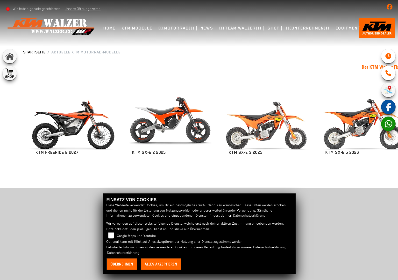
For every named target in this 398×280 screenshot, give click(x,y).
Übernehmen (121, 264)
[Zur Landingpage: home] (9, 56)
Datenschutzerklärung (249, 215)
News (207, 28)
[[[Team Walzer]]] (240, 28)
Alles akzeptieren (161, 264)
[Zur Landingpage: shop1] (9, 73)
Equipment (348, 28)
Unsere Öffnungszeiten (83, 9)
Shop (274, 28)
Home (109, 28)
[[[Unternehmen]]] (308, 28)
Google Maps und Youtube (136, 236)
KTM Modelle (137, 28)
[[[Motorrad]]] (176, 28)
